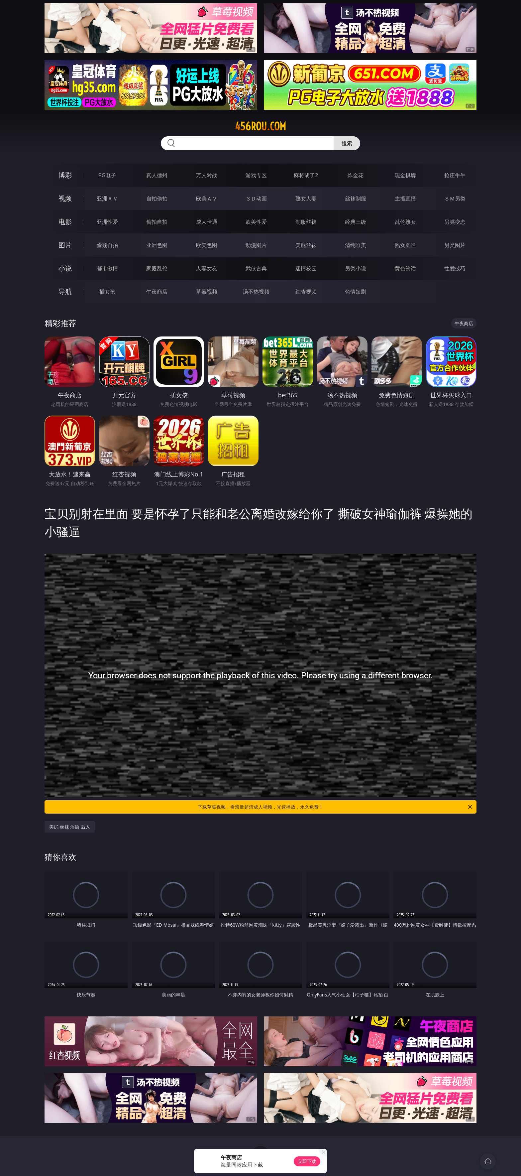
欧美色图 (206, 245)
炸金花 (356, 175)
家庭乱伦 (156, 268)
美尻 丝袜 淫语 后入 (69, 827)
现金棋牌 (405, 175)
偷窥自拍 (107, 245)
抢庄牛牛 (455, 175)
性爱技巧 (455, 268)
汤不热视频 (256, 291)
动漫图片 (256, 245)
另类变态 (455, 221)
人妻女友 (206, 268)
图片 (65, 244)
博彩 (65, 175)
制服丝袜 (306, 221)
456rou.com (260, 126)
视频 (65, 198)
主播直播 (405, 198)
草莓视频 (206, 291)
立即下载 (307, 1161)
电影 (65, 221)
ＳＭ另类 (455, 198)
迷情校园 (306, 268)
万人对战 (206, 175)
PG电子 (107, 175)
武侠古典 (256, 268)
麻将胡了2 (306, 175)
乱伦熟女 (405, 221)
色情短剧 (355, 291)
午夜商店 (156, 291)
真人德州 (156, 175)
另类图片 (455, 245)
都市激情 (107, 268)
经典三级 (355, 221)
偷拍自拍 (156, 221)
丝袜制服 (355, 198)
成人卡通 (206, 221)
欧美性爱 (256, 221)
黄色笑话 (405, 268)
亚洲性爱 (107, 221)
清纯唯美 (355, 245)
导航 (65, 291)
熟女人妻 (306, 198)
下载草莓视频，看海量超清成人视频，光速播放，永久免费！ (335, 807)
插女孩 (107, 291)
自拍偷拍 (156, 198)
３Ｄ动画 (256, 198)
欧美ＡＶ (206, 198)
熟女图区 (405, 245)
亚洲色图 (156, 245)
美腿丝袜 (306, 245)
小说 (65, 268)
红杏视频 (306, 291)
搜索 (347, 143)
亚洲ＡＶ (107, 198)
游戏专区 (256, 175)
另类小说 (355, 268)
